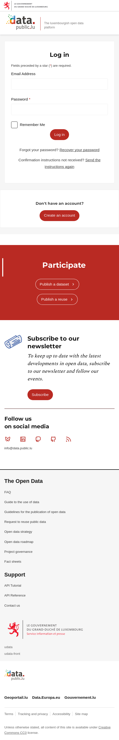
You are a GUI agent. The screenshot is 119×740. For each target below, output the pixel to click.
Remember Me (32, 125)
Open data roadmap (18, 542)
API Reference (15, 595)
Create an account (59, 215)
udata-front (12, 654)
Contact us (12, 605)
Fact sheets (12, 561)
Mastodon (39, 439)
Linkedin (24, 439)
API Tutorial (12, 585)
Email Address (23, 74)
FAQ (7, 492)
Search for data (101, 17)
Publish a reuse (54, 299)
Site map (81, 714)
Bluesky (8, 439)
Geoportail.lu (16, 697)
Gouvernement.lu (80, 697)
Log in (59, 134)
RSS (69, 439)
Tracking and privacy (33, 714)
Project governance (18, 552)
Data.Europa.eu (46, 697)
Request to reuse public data (25, 522)
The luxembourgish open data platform (64, 25)
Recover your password (80, 150)
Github (54, 439)
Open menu (112, 17)
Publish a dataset (54, 284)
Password (20, 99)
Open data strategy (18, 532)
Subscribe (40, 394)
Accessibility (61, 714)
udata (8, 647)
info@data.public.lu (18, 448)
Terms (9, 714)
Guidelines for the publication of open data (35, 512)
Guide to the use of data (21, 502)
